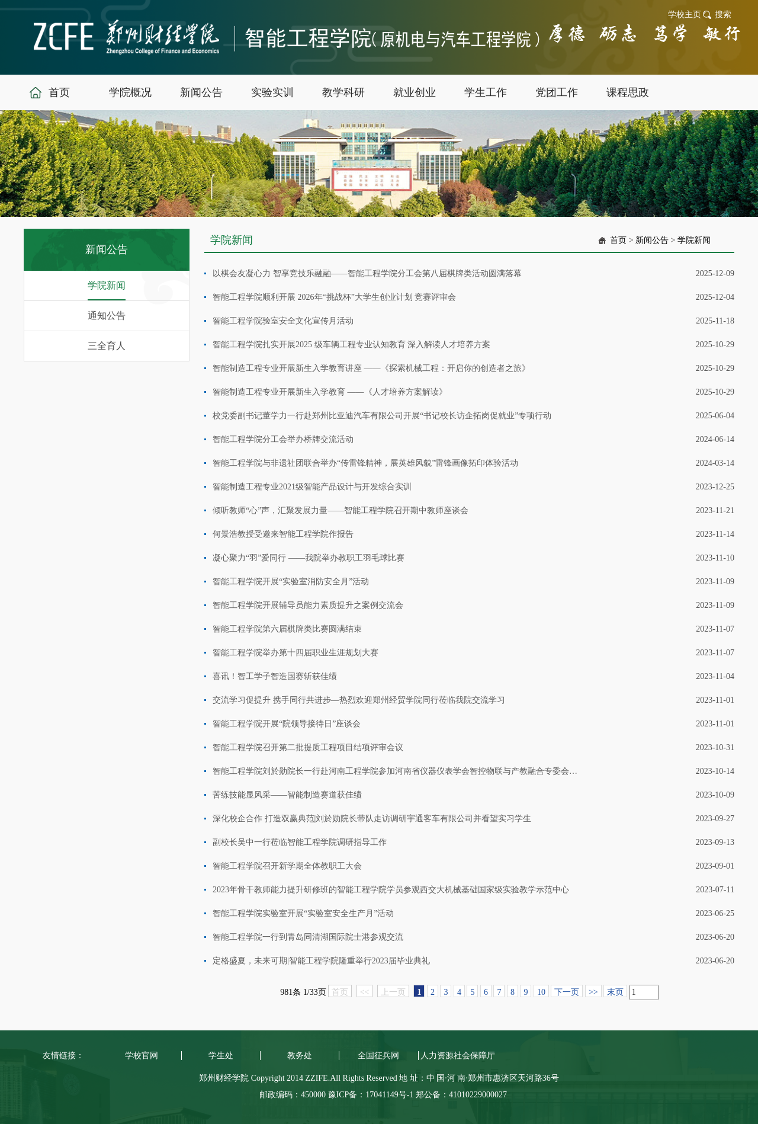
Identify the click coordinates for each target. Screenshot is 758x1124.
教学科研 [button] (343, 92)
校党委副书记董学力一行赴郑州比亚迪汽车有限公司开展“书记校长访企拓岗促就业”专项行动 (382, 415)
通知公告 (107, 315)
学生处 (220, 1055)
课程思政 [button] (627, 92)
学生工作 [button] (485, 92)
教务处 (299, 1055)
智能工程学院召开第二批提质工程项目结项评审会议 (308, 747)
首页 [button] (59, 92)
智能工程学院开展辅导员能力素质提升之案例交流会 (308, 605)
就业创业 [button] (414, 92)
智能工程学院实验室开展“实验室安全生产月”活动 (303, 913)
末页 (615, 992)
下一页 (566, 992)
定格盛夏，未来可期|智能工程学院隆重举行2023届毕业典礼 (321, 960)
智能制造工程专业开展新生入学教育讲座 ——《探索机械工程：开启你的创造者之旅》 (371, 368)
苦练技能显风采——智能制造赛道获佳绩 (287, 794)
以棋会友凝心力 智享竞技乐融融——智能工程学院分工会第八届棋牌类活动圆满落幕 (367, 273)
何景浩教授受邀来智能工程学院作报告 (283, 534)
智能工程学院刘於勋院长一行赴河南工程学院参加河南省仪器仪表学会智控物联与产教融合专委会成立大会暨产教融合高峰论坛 (395, 771)
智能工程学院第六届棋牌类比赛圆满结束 (287, 629)
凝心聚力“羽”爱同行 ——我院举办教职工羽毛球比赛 (308, 557)
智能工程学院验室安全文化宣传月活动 (283, 320)
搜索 (723, 14)
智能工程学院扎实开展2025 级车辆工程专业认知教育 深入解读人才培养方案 (351, 344)
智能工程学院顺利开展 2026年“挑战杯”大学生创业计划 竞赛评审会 (334, 297)
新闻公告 (652, 240)
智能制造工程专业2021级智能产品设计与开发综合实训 (312, 486)
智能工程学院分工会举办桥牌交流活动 (283, 439)
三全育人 (107, 346)
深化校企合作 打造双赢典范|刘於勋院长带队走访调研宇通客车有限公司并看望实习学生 (372, 818)
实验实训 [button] (272, 92)
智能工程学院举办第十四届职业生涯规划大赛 (295, 652)
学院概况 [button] (130, 92)
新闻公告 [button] (201, 92)
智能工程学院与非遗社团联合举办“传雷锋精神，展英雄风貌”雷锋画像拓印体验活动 (365, 463)
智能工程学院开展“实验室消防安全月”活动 (291, 581)
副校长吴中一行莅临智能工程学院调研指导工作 (300, 842)
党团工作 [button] (556, 92)
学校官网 (141, 1055)
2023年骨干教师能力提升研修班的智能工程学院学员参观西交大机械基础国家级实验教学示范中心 (391, 889)
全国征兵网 (378, 1055)
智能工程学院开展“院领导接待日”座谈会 (287, 723)
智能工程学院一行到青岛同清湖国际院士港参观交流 (308, 937)
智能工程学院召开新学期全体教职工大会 (287, 866)
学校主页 (684, 14)
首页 (618, 240)
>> (593, 992)
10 (541, 992)
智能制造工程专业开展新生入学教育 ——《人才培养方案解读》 (330, 392)
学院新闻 (107, 285)
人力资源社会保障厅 (457, 1055)
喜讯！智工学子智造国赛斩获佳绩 (275, 676)
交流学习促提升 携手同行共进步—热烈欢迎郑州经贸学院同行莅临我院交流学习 (359, 700)
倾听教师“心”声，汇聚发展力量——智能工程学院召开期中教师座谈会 (340, 510)
